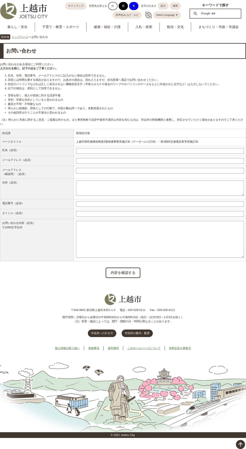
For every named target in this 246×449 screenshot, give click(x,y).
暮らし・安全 (17, 27)
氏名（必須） (10, 150)
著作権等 (113, 359)
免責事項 (93, 359)
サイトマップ (76, 6)
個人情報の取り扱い (67, 359)
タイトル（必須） (13, 216)
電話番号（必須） (13, 206)
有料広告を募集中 (180, 359)
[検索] (215, 13)
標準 (175, 6)
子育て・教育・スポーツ (60, 27)
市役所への (102, 344)
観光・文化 (175, 27)
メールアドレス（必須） (17, 160)
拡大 (163, 6)
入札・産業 (143, 27)
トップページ (20, 37)
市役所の (137, 344)
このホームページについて (144, 359)
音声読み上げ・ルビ (127, 15)
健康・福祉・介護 (107, 27)
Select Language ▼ (167, 15)
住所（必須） (10, 182)
